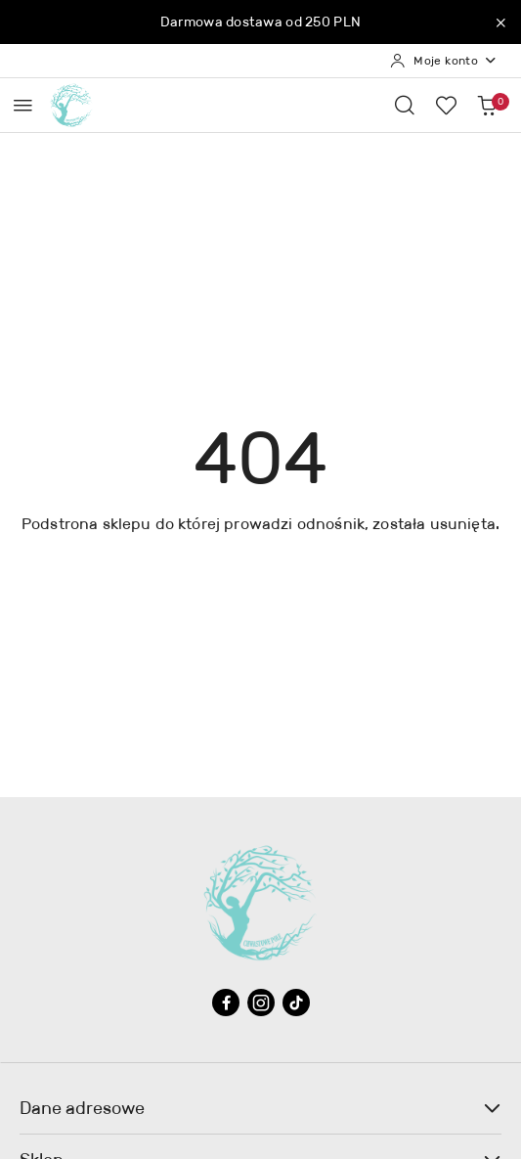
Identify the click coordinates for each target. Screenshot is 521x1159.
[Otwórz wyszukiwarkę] (404, 104)
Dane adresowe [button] (260, 1108)
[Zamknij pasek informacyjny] (500, 22)
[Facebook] (225, 1002)
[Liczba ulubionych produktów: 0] (445, 104)
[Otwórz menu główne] (23, 105)
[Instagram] (261, 1002)
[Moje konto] (444, 60)
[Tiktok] (296, 1002)
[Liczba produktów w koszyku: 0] (487, 104)
